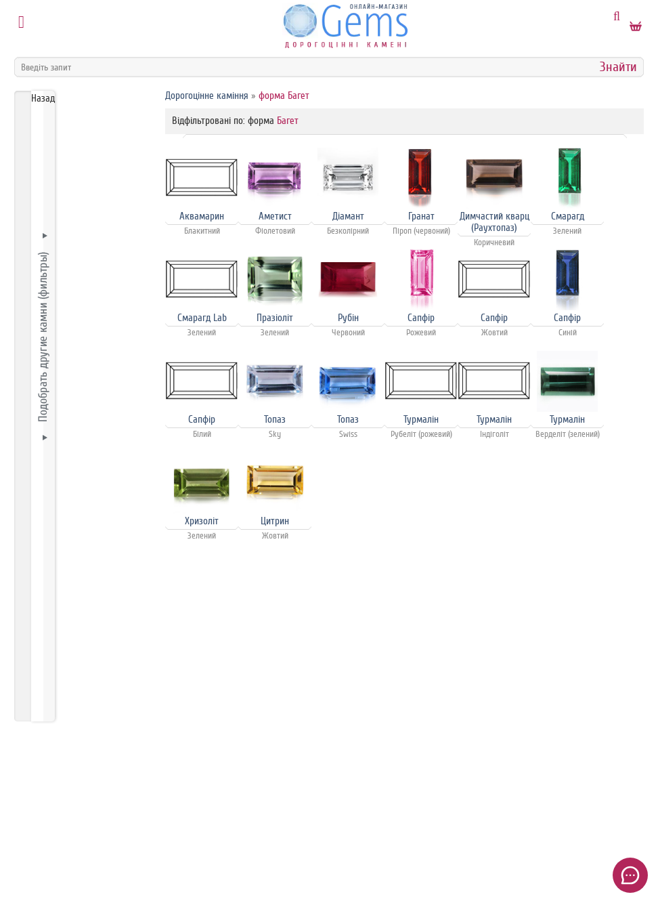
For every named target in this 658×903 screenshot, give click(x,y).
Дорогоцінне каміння (206, 96)
